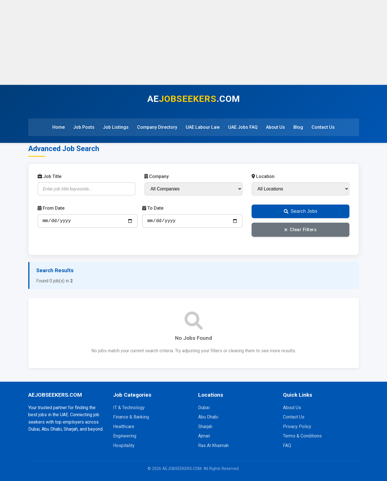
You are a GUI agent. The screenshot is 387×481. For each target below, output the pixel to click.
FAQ (287, 445)
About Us (275, 127)
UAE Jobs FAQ (243, 127)
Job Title (49, 176)
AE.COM (193, 98)
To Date (152, 208)
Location (263, 176)
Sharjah (205, 426)
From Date (51, 208)
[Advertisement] (193, 42)
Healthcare (123, 426)
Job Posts (83, 127)
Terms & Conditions (302, 436)
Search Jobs (300, 211)
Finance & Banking (131, 417)
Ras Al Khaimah (213, 445)
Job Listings (116, 127)
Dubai (203, 407)
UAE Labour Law (203, 127)
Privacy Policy (297, 426)
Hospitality (124, 445)
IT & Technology (129, 407)
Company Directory (157, 127)
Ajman (204, 436)
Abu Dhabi (208, 417)
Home (58, 127)
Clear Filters (300, 229)
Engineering (124, 436)
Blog (298, 127)
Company (156, 176)
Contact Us (323, 127)
